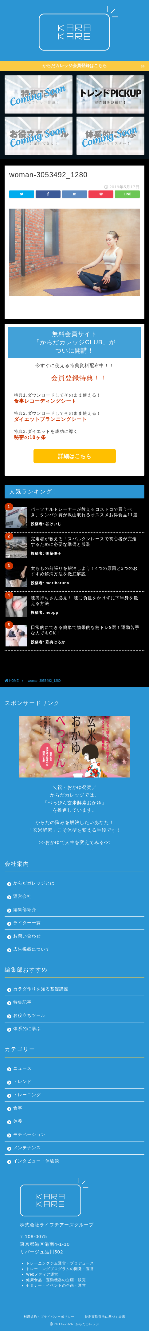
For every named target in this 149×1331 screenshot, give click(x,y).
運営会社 (22, 896)
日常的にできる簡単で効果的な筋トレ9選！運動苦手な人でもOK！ (85, 630)
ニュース (22, 1068)
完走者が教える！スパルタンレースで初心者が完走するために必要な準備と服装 (84, 541)
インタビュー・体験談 (36, 1161)
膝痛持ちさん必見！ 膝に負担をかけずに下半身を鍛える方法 (84, 600)
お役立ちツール (29, 1015)
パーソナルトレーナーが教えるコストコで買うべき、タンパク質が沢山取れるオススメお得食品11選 (84, 512)
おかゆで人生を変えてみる (74, 842)
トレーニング (27, 1095)
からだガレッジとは (34, 883)
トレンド (22, 1081)
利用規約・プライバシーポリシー (49, 1316)
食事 (17, 1108)
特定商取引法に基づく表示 (105, 1316)
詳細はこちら (74, 456)
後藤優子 (53, 553)
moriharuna (57, 583)
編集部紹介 (24, 909)
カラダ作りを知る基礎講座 (41, 989)
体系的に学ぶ (27, 1028)
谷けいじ (53, 524)
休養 (17, 1121)
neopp (51, 612)
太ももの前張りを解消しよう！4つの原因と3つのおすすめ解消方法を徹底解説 (84, 571)
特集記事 (22, 1002)
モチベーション (29, 1134)
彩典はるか (55, 642)
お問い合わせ (27, 936)
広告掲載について (31, 949)
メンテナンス (27, 1147)
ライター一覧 (27, 923)
